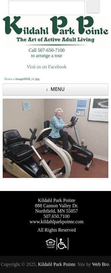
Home (8, 79)
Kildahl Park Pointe (56, 264)
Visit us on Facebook (47, 66)
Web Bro (100, 264)
